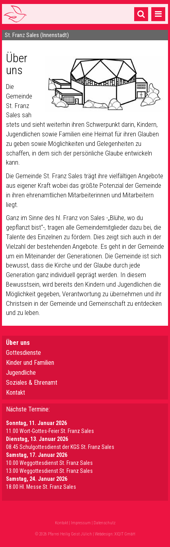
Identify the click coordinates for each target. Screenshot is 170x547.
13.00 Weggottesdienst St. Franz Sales (49, 471)
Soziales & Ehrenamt (31, 382)
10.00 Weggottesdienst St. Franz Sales (49, 463)
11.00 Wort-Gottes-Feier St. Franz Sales (50, 431)
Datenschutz (104, 522)
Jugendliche (21, 372)
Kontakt (15, 392)
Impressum (81, 522)
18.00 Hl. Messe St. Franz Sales (41, 487)
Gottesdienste (23, 352)
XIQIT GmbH (124, 534)
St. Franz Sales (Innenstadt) (37, 35)
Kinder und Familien (30, 362)
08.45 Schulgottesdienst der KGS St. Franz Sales (60, 447)
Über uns (18, 342)
